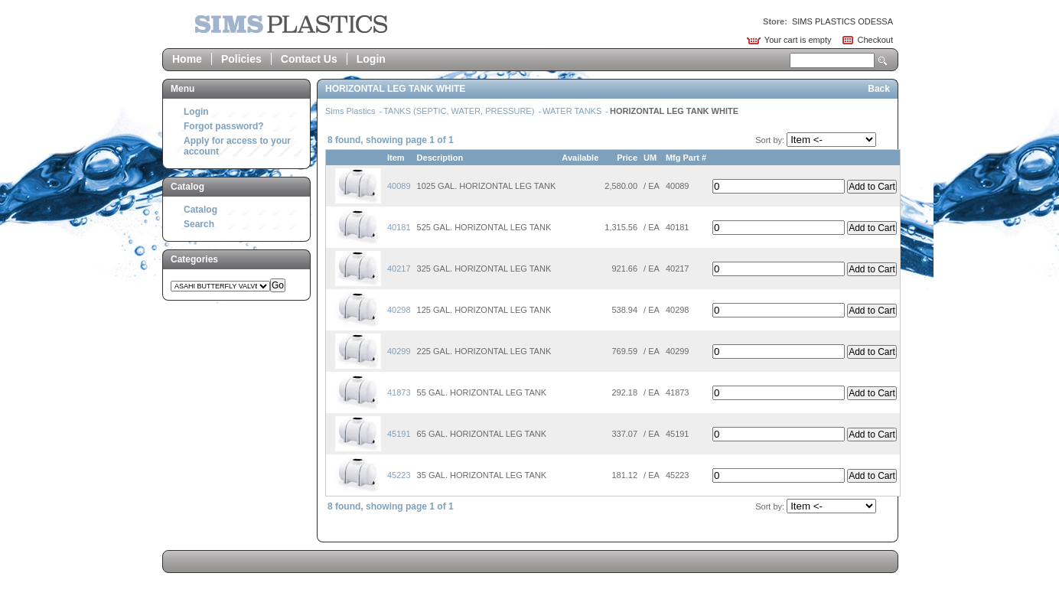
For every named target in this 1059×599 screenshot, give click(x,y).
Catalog (200, 209)
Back (879, 88)
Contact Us (309, 59)
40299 (399, 351)
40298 (399, 309)
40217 (399, 268)
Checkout (875, 39)
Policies (241, 59)
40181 (399, 227)
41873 (399, 392)
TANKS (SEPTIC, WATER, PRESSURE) (459, 111)
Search (883, 61)
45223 (399, 475)
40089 (399, 185)
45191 (399, 433)
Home (187, 59)
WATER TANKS (573, 111)
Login (371, 59)
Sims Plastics (351, 111)
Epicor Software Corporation (291, 24)
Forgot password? (224, 126)
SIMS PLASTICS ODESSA (842, 21)
